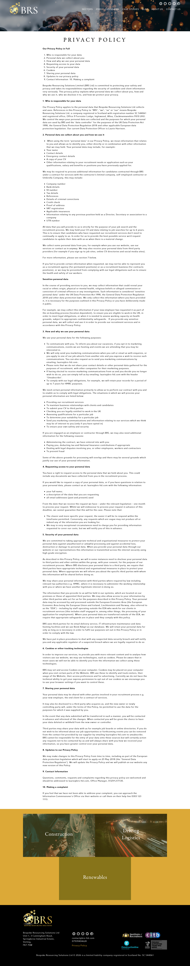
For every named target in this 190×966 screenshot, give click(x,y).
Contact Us (173, 9)
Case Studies (130, 9)
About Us (157, 9)
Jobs (99, 9)
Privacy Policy (79, 945)
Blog (145, 9)
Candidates (112, 9)
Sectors (87, 9)
